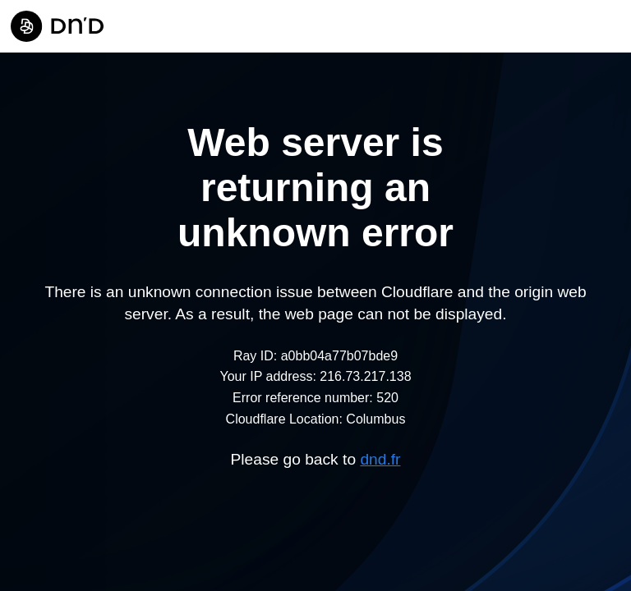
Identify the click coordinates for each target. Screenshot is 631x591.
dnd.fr (380, 459)
